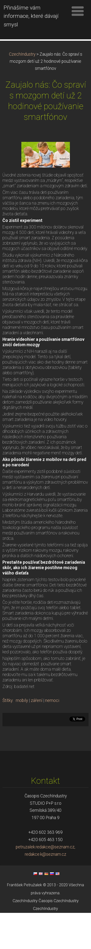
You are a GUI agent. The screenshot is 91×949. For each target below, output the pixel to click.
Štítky (7, 736)
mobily (22, 736)
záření (36, 736)
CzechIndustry (22, 90)
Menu (77, 11)
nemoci (52, 736)
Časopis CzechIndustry (59, 937)
